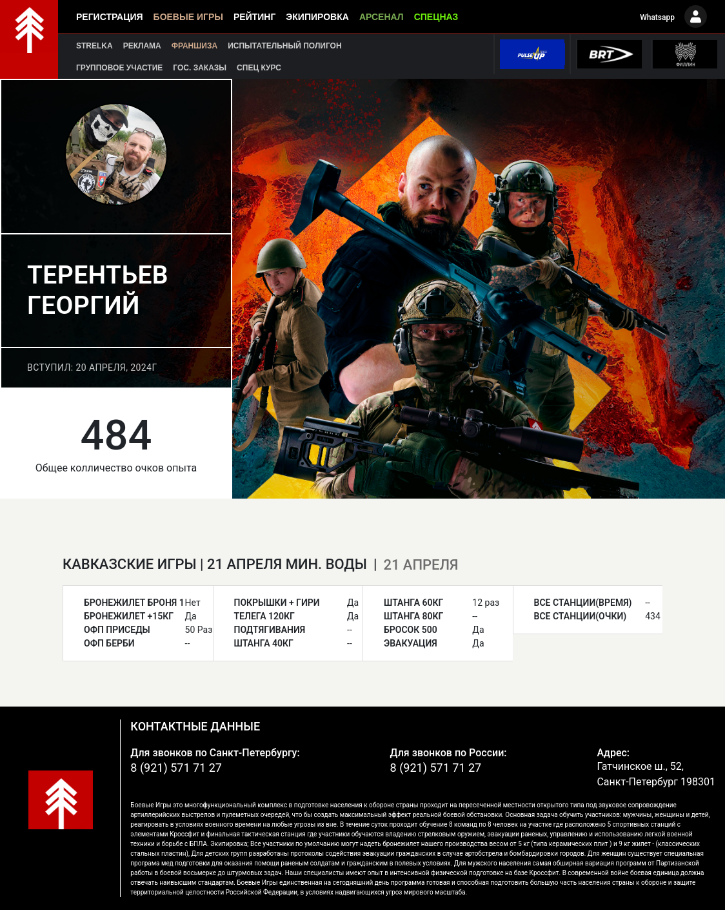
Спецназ (436, 17)
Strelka (94, 45)
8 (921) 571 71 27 (176, 767)
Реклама (142, 45)
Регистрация (109, 17)
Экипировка (317, 17)
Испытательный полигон (284, 45)
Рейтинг (254, 17)
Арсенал (381, 17)
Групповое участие (119, 67)
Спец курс (259, 67)
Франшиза (194, 45)
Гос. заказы (199, 67)
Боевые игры (188, 17)
